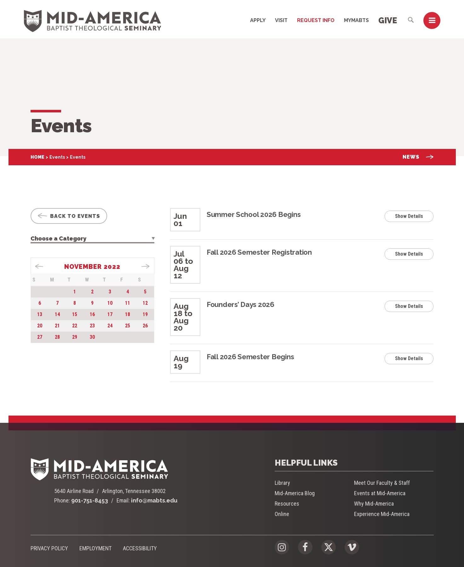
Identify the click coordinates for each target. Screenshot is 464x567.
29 (74, 337)
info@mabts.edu (154, 500)
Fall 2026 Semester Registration (259, 252)
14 (57, 314)
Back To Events (68, 216)
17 (109, 314)
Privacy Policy (49, 548)
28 (57, 337)
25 (127, 326)
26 (145, 326)
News (418, 157)
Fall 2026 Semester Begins (250, 356)
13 (39, 314)
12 (145, 303)
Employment (95, 548)
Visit (281, 20)
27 (39, 337)
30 (92, 337)
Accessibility (140, 548)
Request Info (316, 20)
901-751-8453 (89, 500)
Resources (287, 503)
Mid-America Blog (295, 493)
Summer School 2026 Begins (254, 214)
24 (109, 326)
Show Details (409, 216)
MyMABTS (356, 20)
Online (282, 514)
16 (92, 314)
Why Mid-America (374, 503)
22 (74, 326)
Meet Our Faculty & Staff (382, 482)
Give (387, 20)
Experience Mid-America (382, 514)
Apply (258, 20)
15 (74, 314)
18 (127, 314)
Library (282, 482)
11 (127, 303)
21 (57, 326)
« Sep (39, 266)
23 (92, 326)
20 (39, 326)
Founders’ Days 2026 (240, 304)
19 (145, 314)
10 (109, 303)
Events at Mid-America (379, 493)
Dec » (145, 266)
